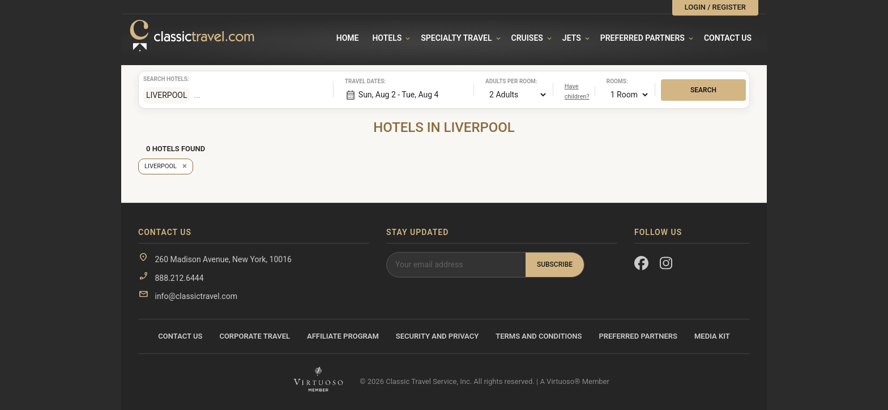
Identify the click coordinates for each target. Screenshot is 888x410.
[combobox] (256, 95)
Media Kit (712, 336)
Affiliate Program (343, 336)
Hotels (387, 37)
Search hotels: (157, 79)
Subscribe (555, 264)
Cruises (527, 37)
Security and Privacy (437, 336)
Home (347, 37)
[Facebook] (641, 265)
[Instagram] (667, 265)
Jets (571, 37)
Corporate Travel (254, 336)
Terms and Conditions (539, 336)
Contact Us (728, 37)
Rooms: (617, 81)
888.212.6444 (179, 278)
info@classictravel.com (196, 296)
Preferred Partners (642, 37)
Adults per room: (499, 81)
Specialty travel (456, 37)
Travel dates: (359, 81)
